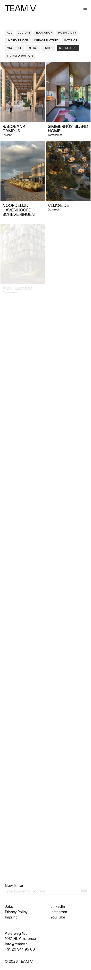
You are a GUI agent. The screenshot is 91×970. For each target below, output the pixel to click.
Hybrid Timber (17, 40)
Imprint (11, 917)
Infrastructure (46, 40)
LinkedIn (57, 906)
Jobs (9, 906)
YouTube (57, 917)
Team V (20, 8)
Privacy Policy (16, 912)
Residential (68, 48)
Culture (24, 32)
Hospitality (67, 32)
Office (33, 48)
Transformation (20, 55)
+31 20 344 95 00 (20, 949)
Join (83, 891)
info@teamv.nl (17, 944)
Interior (70, 40)
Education (44, 32)
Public (48, 48)
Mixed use (14, 48)
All (9, 32)
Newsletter (14, 885)
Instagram (58, 912)
